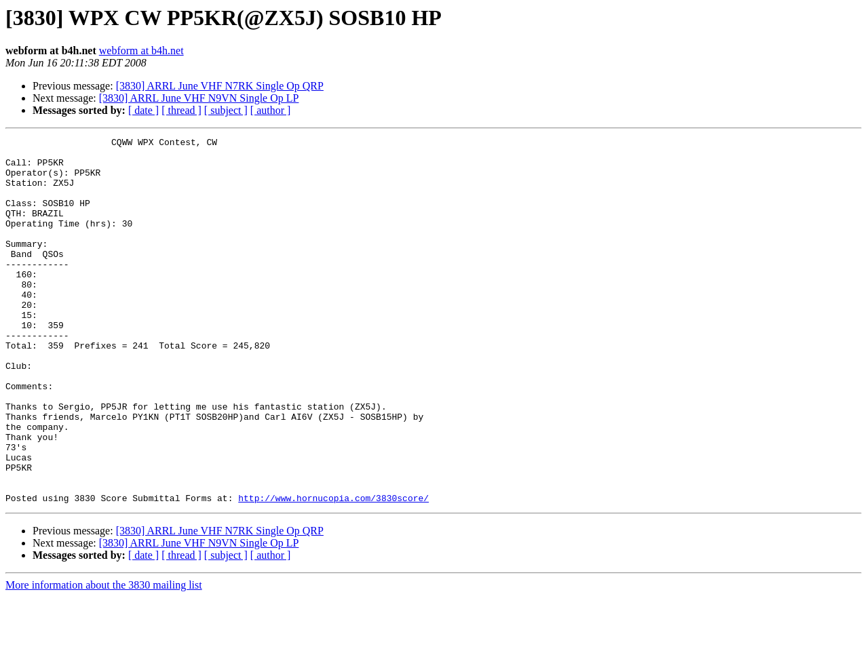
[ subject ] (226, 110)
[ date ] (143, 110)
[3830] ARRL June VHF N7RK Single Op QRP (220, 86)
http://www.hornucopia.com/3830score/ (333, 571)
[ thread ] (181, 110)
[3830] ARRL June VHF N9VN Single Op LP (199, 98)
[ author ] (270, 110)
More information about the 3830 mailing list (103, 658)
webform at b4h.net (141, 50)
